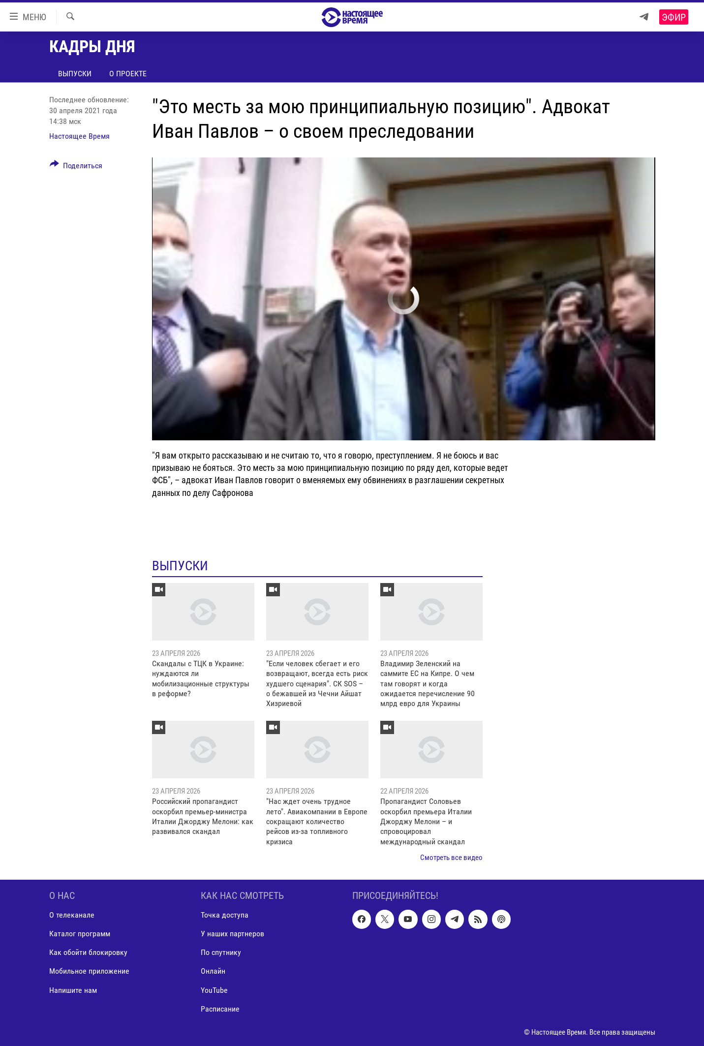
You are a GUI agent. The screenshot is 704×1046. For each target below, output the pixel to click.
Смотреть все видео (451, 857)
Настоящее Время (79, 136)
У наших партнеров (232, 933)
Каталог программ (79, 933)
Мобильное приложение (89, 971)
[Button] (76, 167)
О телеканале (71, 915)
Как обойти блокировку (88, 952)
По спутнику (221, 952)
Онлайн (213, 971)
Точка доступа (224, 915)
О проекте (128, 73)
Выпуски (75, 73)
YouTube (214, 989)
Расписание (220, 1008)
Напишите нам (73, 989)
